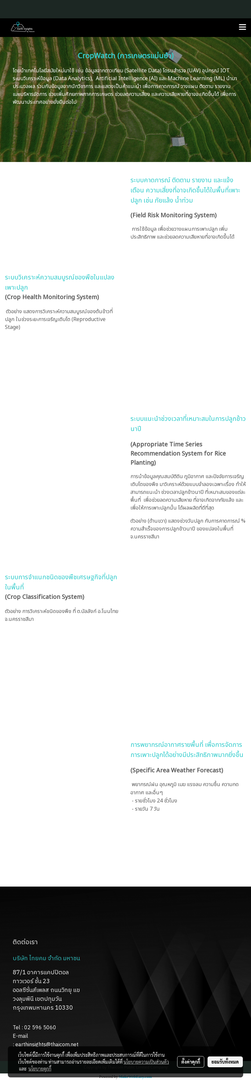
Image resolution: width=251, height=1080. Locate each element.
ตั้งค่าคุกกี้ (190, 1062)
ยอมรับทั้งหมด (225, 1062)
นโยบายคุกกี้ (39, 1068)
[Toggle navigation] (242, 27)
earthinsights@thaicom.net (46, 1044)
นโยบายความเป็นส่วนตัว (146, 1062)
